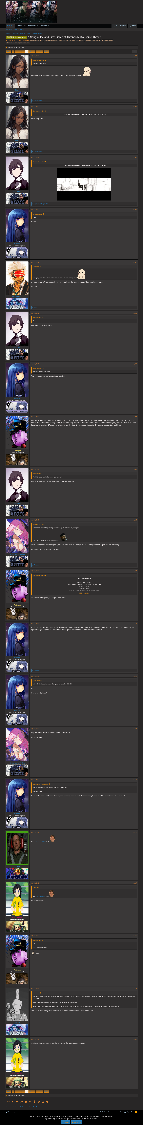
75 (23, 51)
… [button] (16, 51)
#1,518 (134, 936)
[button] (25, 26)
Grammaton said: (39, 111)
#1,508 (134, 416)
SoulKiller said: (38, 214)
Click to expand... (84, 593)
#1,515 (134, 779)
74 (19, 51)
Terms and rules (113, 1112)
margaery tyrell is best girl (92, 40)
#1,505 (134, 262)
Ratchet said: (37, 317)
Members (43, 26)
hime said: (36, 267)
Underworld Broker (18, 554)
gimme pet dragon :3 (36, 40)
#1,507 (134, 364)
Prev (8, 51)
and (42, 204)
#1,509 (134, 469)
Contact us (103, 1112)
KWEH (18, 1023)
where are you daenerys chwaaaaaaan (17, 43)
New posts (9, 29)
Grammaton (11, 40)
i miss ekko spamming (50, 40)
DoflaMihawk (18, 296)
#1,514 (134, 729)
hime (18, 90)
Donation (20, 26)
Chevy (17, 866)
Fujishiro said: (37, 524)
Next (46, 51)
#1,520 (134, 1039)
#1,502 (134, 106)
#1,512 (134, 623)
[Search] (132, 26)
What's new (32, 26)
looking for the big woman (67, 40)
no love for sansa (107, 40)
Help (132, 1112)
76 (26, 51)
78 (33, 51)
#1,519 (134, 988)
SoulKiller (18, 191)
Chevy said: (37, 887)
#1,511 (134, 571)
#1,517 (134, 883)
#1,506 (134, 313)
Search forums (19, 29)
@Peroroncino (40, 841)
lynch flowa (80, 40)
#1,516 (134, 832)
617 (41, 51)
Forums (10, 26)
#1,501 (134, 56)
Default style (11, 1112)
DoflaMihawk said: (39, 60)
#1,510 (134, 520)
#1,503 (134, 157)
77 (30, 51)
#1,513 (134, 676)
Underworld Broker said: (41, 784)
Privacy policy (124, 1112)
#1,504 (134, 209)
